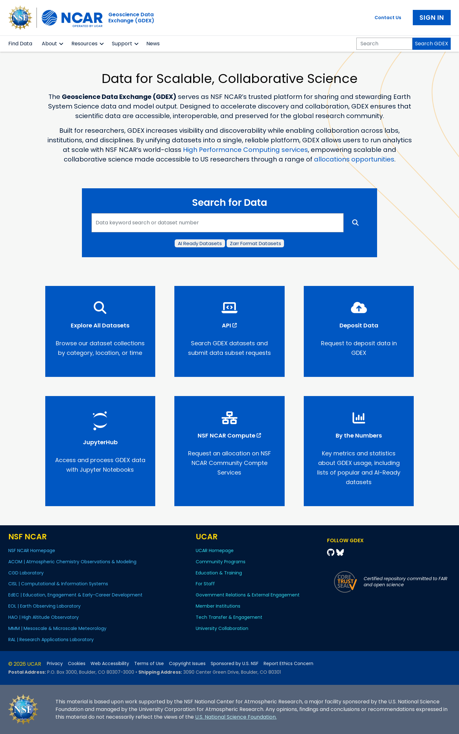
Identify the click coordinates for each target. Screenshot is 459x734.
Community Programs (220, 561)
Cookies (76, 664)
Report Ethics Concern (288, 664)
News (153, 43)
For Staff (205, 583)
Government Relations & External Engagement (248, 595)
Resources (84, 43)
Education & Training (219, 573)
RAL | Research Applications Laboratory (51, 639)
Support (122, 43)
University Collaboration (222, 628)
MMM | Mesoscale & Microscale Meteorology (57, 628)
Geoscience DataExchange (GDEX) (131, 17)
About (49, 43)
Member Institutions (218, 606)
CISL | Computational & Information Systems (58, 583)
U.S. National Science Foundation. (236, 717)
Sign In (431, 17)
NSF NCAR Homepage (31, 550)
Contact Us (388, 17)
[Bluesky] (340, 552)
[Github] (331, 552)
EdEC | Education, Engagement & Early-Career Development (75, 595)
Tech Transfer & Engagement (229, 617)
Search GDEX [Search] (431, 43)
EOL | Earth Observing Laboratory (44, 606)
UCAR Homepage (215, 550)
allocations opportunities (354, 159)
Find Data (20, 43)
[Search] (384, 44)
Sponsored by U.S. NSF (235, 664)
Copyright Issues (187, 664)
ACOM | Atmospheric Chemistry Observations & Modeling (72, 561)
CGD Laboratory (26, 573)
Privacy (55, 664)
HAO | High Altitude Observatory (43, 617)
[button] (61, 44)
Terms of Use (149, 664)
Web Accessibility (110, 664)
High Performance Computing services (245, 149)
